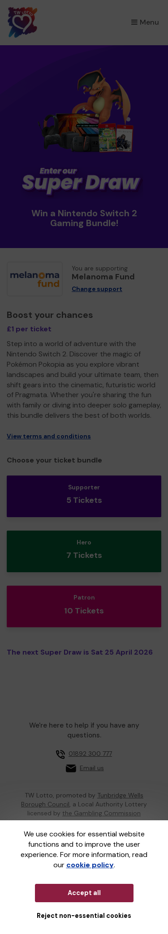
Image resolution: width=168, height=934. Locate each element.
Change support (97, 289)
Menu (145, 22)
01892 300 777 (90, 754)
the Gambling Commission (101, 813)
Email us (92, 768)
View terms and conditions (49, 436)
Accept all (84, 893)
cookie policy (90, 865)
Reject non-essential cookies (84, 916)
